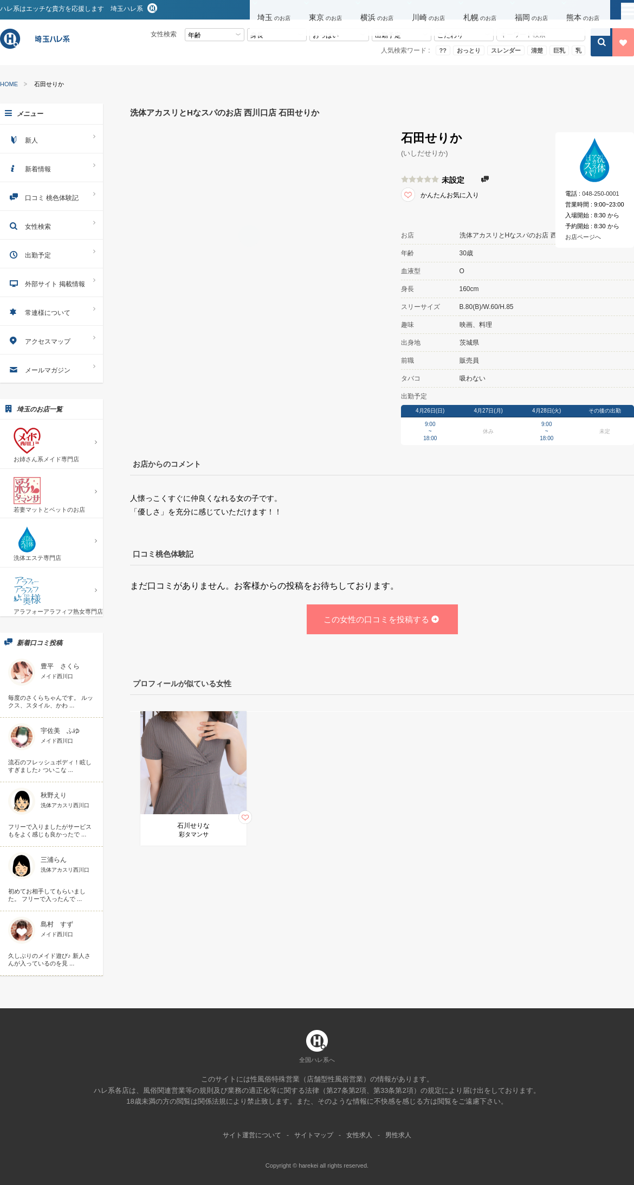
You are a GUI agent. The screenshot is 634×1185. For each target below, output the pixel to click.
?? (443, 50)
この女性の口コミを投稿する (382, 619)
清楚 (537, 50)
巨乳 (559, 50)
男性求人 (398, 1135)
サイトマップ (313, 1135)
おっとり (469, 50)
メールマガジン (51, 368)
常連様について (51, 311)
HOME (9, 84)
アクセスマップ (51, 339)
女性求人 (359, 1135)
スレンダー (506, 50)
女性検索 (51, 224)
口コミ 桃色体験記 (51, 196)
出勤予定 (51, 253)
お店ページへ (583, 237)
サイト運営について (252, 1135)
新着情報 (51, 167)
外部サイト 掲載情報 (51, 282)
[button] (275, 10)
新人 (51, 138)
